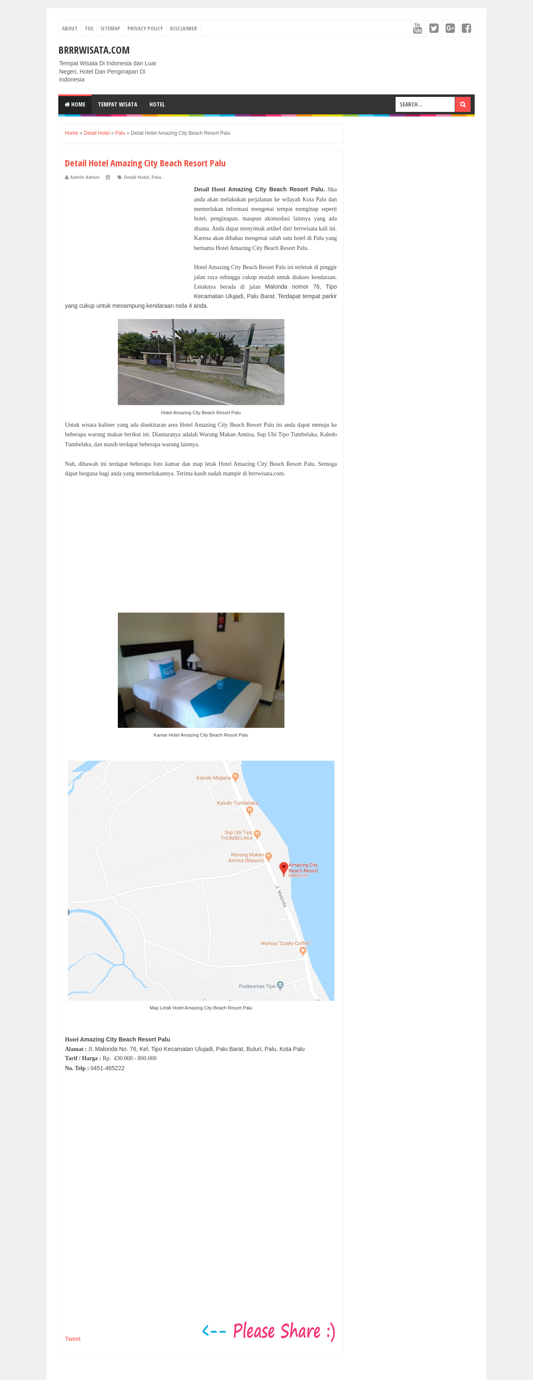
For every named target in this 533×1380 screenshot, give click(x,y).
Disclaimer (183, 28)
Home (75, 104)
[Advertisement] (127, 237)
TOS (89, 28)
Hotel (157, 104)
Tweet (72, 1338)
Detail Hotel (136, 177)
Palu (156, 177)
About (69, 28)
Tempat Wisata (117, 104)
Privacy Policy (145, 28)
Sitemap (110, 28)
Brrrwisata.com (94, 50)
